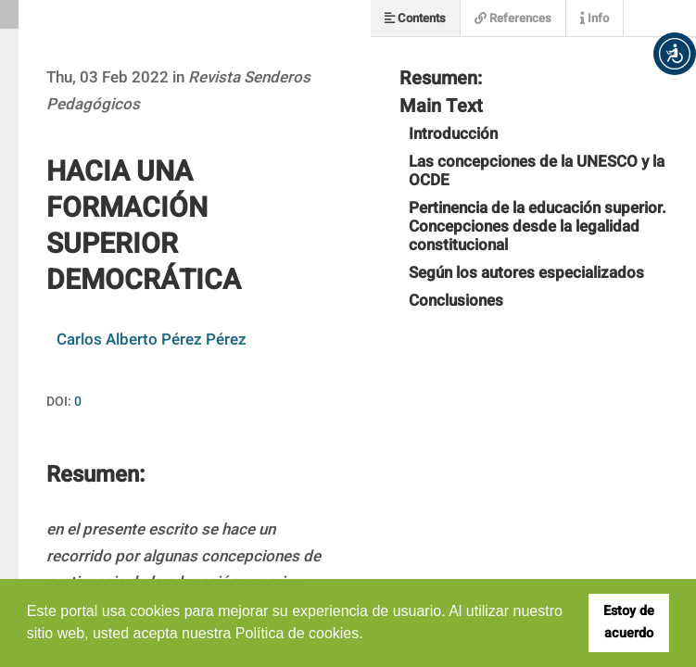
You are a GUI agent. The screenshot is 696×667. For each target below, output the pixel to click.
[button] (674, 53)
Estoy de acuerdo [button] (628, 622)
